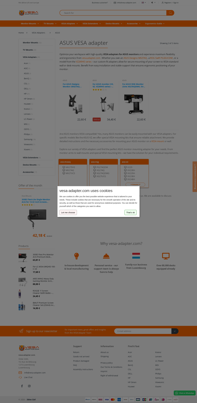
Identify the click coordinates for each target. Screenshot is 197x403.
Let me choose (68, 212)
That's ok (130, 212)
